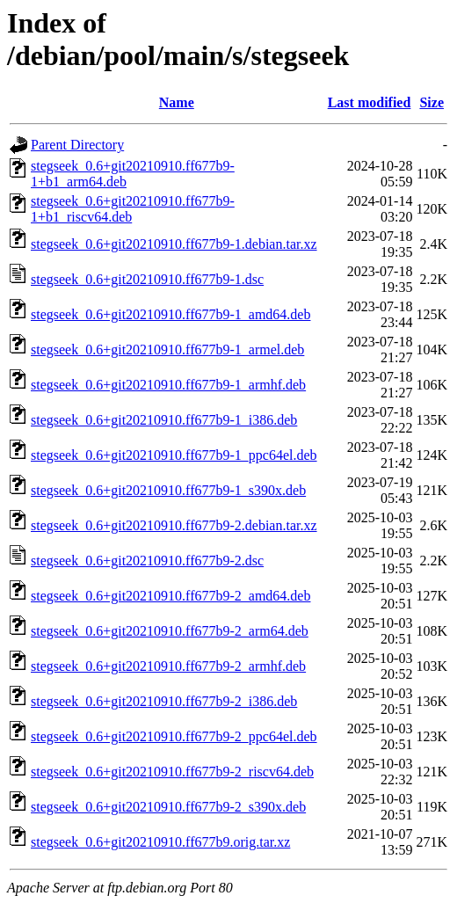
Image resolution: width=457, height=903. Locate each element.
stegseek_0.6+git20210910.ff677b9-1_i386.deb (164, 419)
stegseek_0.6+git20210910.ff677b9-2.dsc (147, 560)
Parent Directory (77, 144)
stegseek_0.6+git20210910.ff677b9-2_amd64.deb (170, 595)
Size (431, 102)
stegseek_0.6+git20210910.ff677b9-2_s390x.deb (168, 806)
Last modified (369, 102)
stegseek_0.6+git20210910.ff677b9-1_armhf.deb (168, 384)
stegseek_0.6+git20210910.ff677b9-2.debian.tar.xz (174, 525)
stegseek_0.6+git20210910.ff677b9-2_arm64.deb (169, 630)
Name (176, 102)
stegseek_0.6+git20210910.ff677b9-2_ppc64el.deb (174, 736)
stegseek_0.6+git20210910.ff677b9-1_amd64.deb (170, 314)
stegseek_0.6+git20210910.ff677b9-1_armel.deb (167, 349)
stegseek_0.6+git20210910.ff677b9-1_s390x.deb (168, 490)
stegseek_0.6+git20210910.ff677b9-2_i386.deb (164, 701)
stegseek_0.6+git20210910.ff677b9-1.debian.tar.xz (174, 244)
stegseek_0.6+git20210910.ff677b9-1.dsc (147, 279)
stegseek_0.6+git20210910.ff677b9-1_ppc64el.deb (174, 455)
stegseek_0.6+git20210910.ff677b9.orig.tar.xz (160, 841)
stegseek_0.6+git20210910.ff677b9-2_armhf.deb (168, 666)
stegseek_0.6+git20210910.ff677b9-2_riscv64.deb (172, 771)
